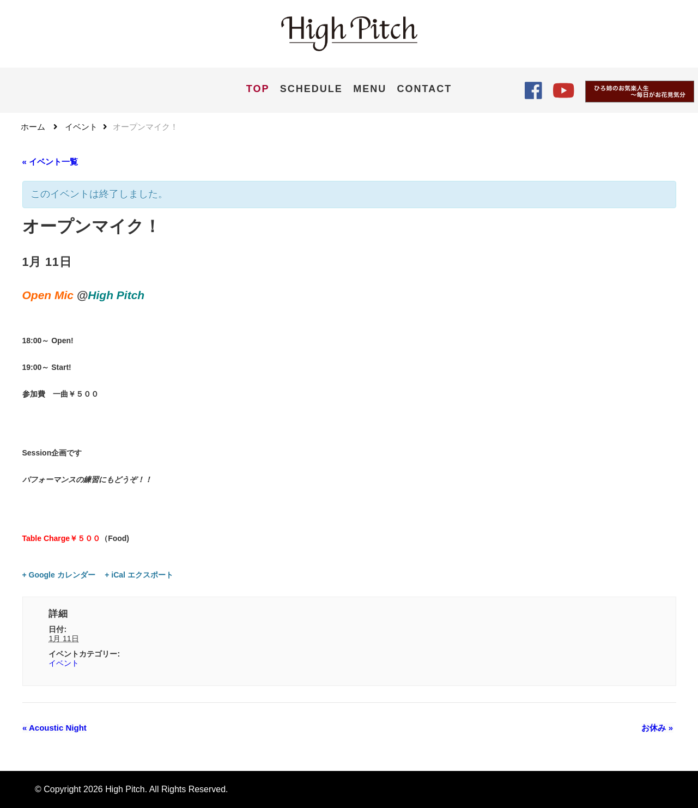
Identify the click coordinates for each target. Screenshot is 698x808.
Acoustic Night (54, 728)
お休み (657, 728)
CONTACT (424, 88)
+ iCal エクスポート (139, 574)
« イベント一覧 (50, 161)
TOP (258, 88)
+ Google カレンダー (58, 574)
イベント (63, 663)
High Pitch (125, 789)
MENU (369, 88)
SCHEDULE (311, 88)
